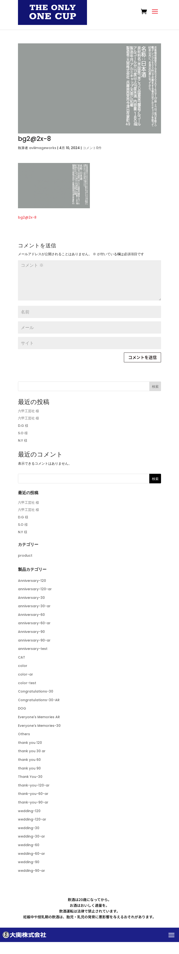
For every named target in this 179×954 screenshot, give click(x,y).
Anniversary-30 (31, 597)
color (22, 665)
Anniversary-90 (31, 631)
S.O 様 (23, 433)
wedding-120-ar (32, 819)
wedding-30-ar (31, 836)
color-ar (25, 674)
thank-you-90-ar (33, 802)
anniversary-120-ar (35, 589)
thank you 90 (29, 768)
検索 (155, 386)
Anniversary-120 (32, 580)
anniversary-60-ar (34, 623)
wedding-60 (28, 845)
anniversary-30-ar (34, 606)
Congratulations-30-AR (39, 700)
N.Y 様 (22, 440)
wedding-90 (28, 862)
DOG (22, 708)
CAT (21, 657)
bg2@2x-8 (27, 217)
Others (24, 734)
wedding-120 (29, 811)
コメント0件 (92, 147)
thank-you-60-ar (33, 793)
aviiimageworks (42, 147)
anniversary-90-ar (34, 640)
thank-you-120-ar (34, 785)
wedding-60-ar (31, 853)
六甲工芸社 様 (28, 411)
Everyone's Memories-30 (39, 725)
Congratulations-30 (35, 691)
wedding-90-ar (31, 870)
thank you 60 (29, 759)
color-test (27, 683)
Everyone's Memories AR (39, 717)
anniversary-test (32, 648)
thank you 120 (30, 742)
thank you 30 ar (32, 751)
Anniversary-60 (31, 614)
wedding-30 (28, 828)
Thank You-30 (30, 776)
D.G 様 (23, 425)
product (25, 555)
